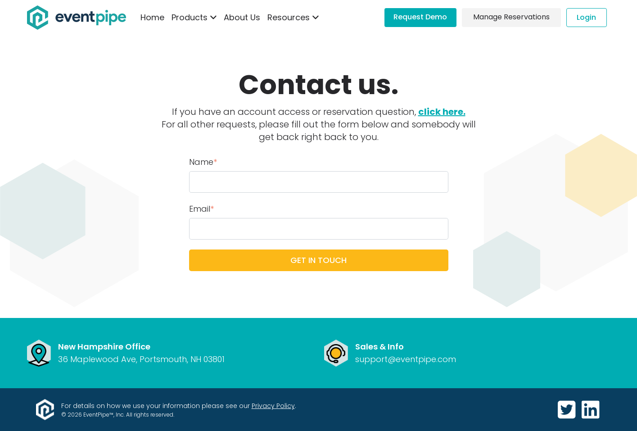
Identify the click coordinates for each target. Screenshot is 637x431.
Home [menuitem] (152, 17)
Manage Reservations (511, 17)
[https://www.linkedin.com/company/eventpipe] (590, 410)
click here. (441, 111)
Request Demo (420, 17)
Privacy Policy (273, 405)
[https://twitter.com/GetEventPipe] (568, 410)
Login (586, 17)
